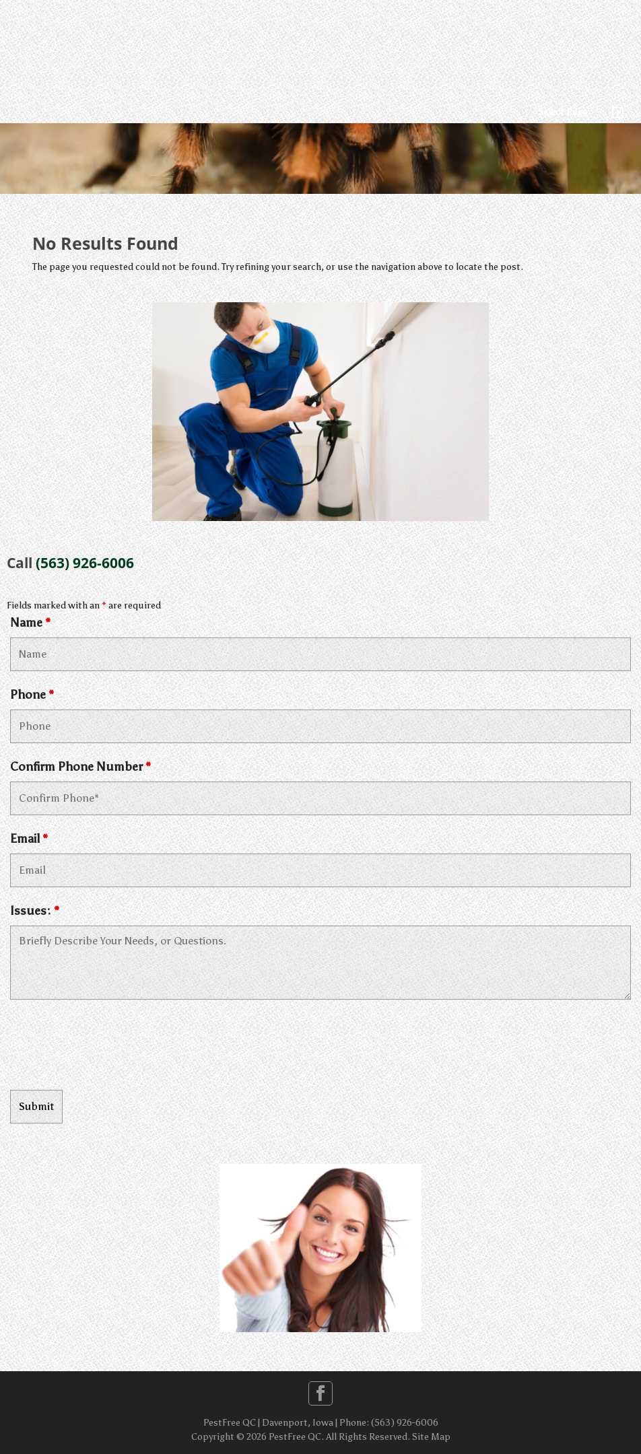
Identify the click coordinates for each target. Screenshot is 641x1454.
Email (29, 838)
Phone (32, 694)
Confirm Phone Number (80, 766)
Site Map (431, 1437)
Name (30, 622)
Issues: (34, 910)
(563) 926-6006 (85, 562)
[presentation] (112, 1046)
